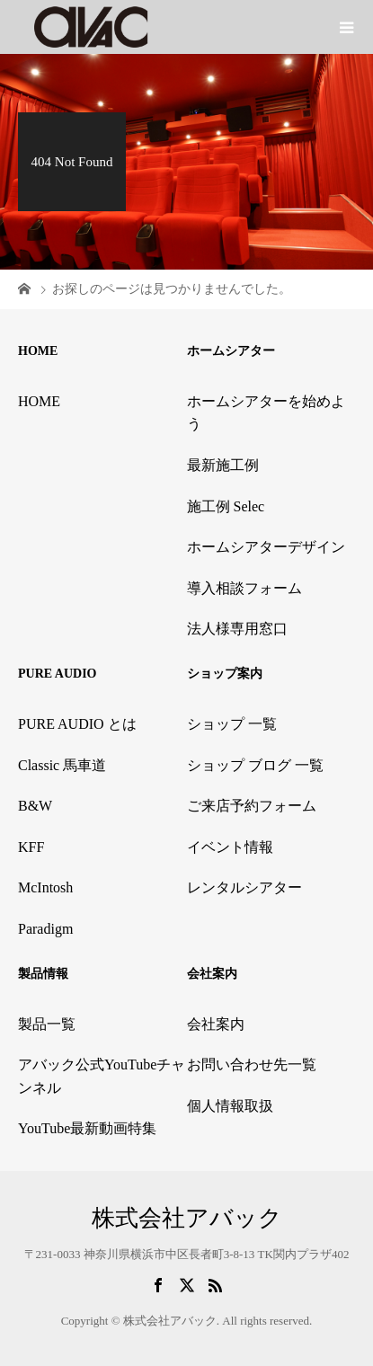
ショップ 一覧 (232, 724)
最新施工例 (223, 465)
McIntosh (45, 887)
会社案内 (215, 1024)
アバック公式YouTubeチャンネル (101, 1076)
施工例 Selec (226, 506)
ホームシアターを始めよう (266, 413)
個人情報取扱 (230, 1105)
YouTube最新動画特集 (87, 1128)
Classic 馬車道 (62, 765)
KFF (31, 847)
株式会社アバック (187, 1218)
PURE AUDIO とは (77, 724)
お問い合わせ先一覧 (251, 1064)
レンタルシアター (244, 887)
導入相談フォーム (244, 588)
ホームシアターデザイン (266, 546)
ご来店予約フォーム (251, 805)
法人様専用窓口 (237, 628)
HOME (39, 401)
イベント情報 (230, 847)
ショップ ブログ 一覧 (255, 765)
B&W (35, 805)
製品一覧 (46, 1024)
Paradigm (45, 928)
